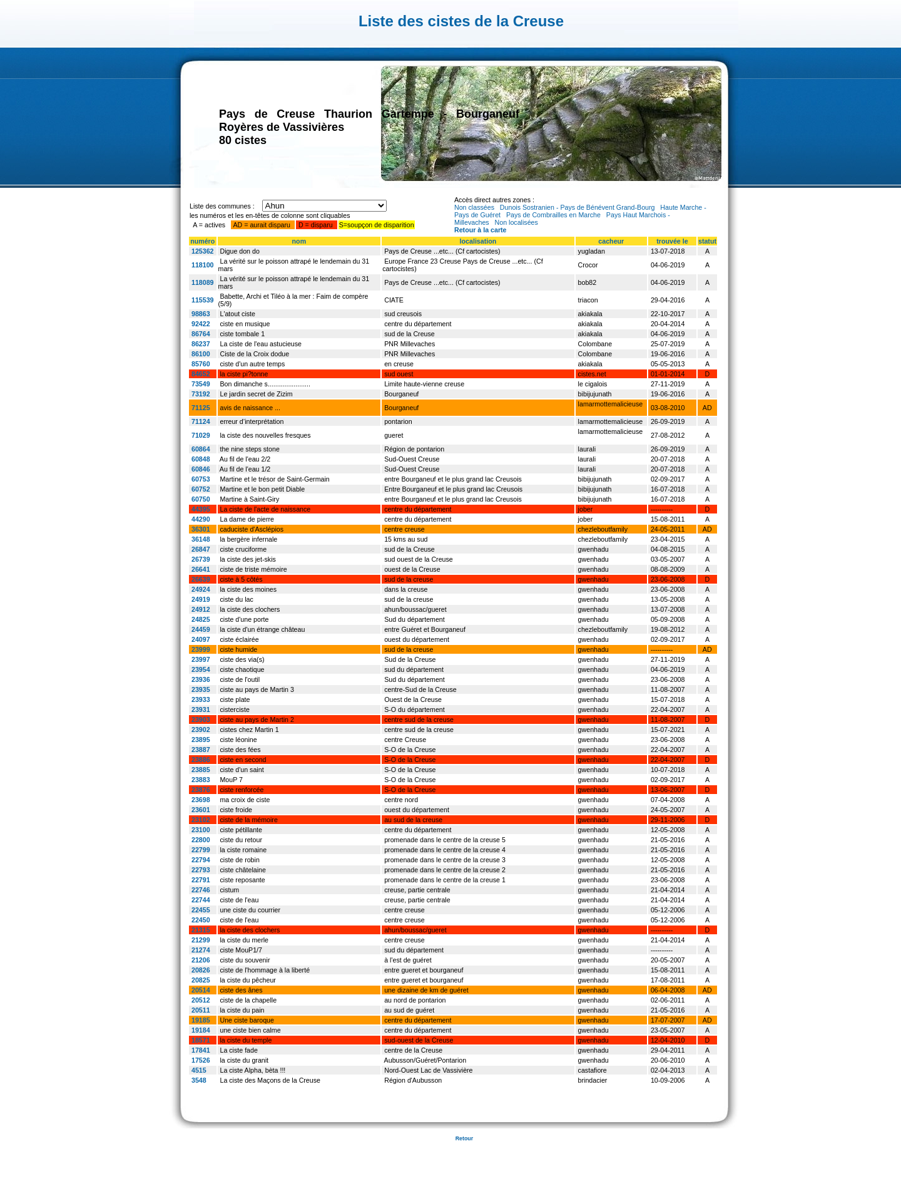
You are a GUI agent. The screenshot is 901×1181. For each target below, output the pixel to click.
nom (299, 241)
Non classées (474, 207)
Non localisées (516, 222)
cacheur (611, 241)
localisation (478, 241)
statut (707, 241)
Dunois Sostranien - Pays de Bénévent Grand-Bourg (577, 207)
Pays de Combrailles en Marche (553, 215)
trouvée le (672, 241)
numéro (202, 241)
